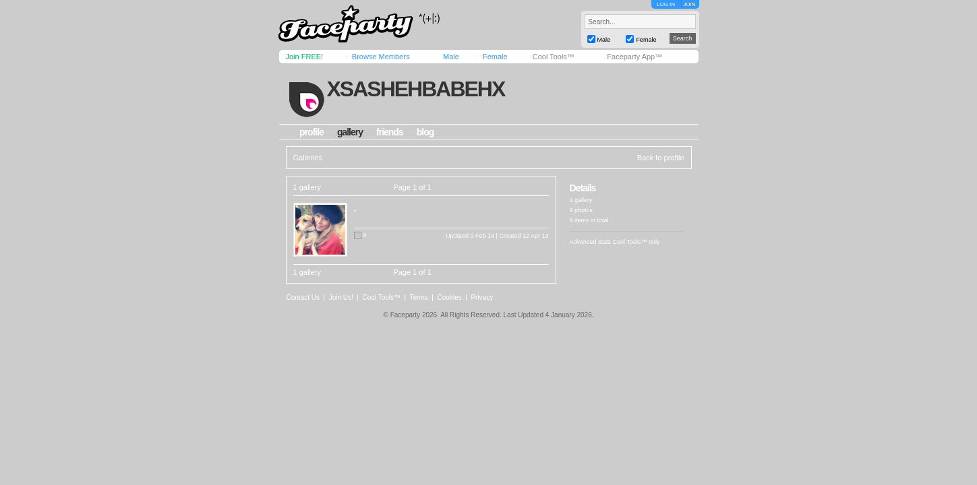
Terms (419, 297)
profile (311, 132)
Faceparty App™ (634, 57)
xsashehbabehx (415, 89)
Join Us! (341, 297)
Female (495, 57)
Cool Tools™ (553, 57)
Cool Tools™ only (636, 241)
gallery (350, 132)
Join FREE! (305, 57)
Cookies (450, 297)
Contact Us (303, 297)
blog (425, 132)
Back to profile (660, 158)
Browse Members (381, 57)
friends (389, 132)
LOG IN (666, 4)
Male (451, 57)
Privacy (482, 297)
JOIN (689, 4)
